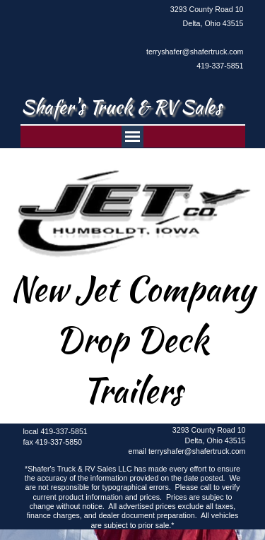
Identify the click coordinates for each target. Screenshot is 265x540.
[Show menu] (132, 137)
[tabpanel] (191, 37)
